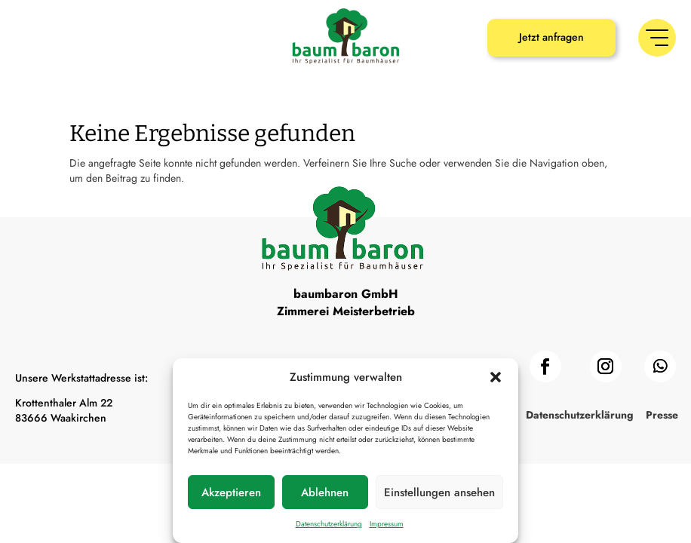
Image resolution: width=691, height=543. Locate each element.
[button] (495, 377)
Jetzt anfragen (551, 36)
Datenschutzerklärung (329, 523)
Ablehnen (325, 492)
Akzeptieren (231, 492)
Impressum (387, 523)
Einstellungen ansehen (439, 492)
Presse (662, 416)
